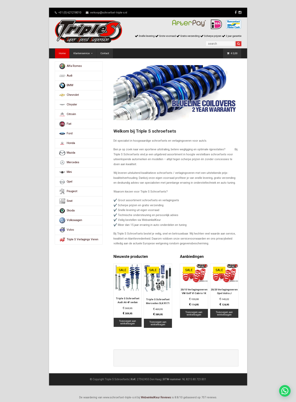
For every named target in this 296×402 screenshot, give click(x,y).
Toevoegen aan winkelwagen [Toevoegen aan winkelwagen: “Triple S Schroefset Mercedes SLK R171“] (157, 323)
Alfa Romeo (74, 66)
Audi (69, 75)
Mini (69, 172)
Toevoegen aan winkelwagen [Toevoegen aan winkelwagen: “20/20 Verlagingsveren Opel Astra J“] (224, 313)
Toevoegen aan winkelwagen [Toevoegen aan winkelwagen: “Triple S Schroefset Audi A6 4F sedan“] (127, 322)
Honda (71, 143)
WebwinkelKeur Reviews (156, 397)
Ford (70, 133)
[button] (285, 391)
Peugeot (72, 191)
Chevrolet (73, 95)
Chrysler (72, 104)
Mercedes (73, 162)
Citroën (71, 114)
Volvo (70, 229)
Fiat (69, 123)
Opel (69, 181)
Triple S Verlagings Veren (82, 239)
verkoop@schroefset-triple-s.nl (108, 12)
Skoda (71, 210)
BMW (70, 85)
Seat (70, 201)
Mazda (71, 152)
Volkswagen (74, 220)
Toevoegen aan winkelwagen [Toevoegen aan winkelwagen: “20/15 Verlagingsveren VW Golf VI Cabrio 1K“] (193, 313)
